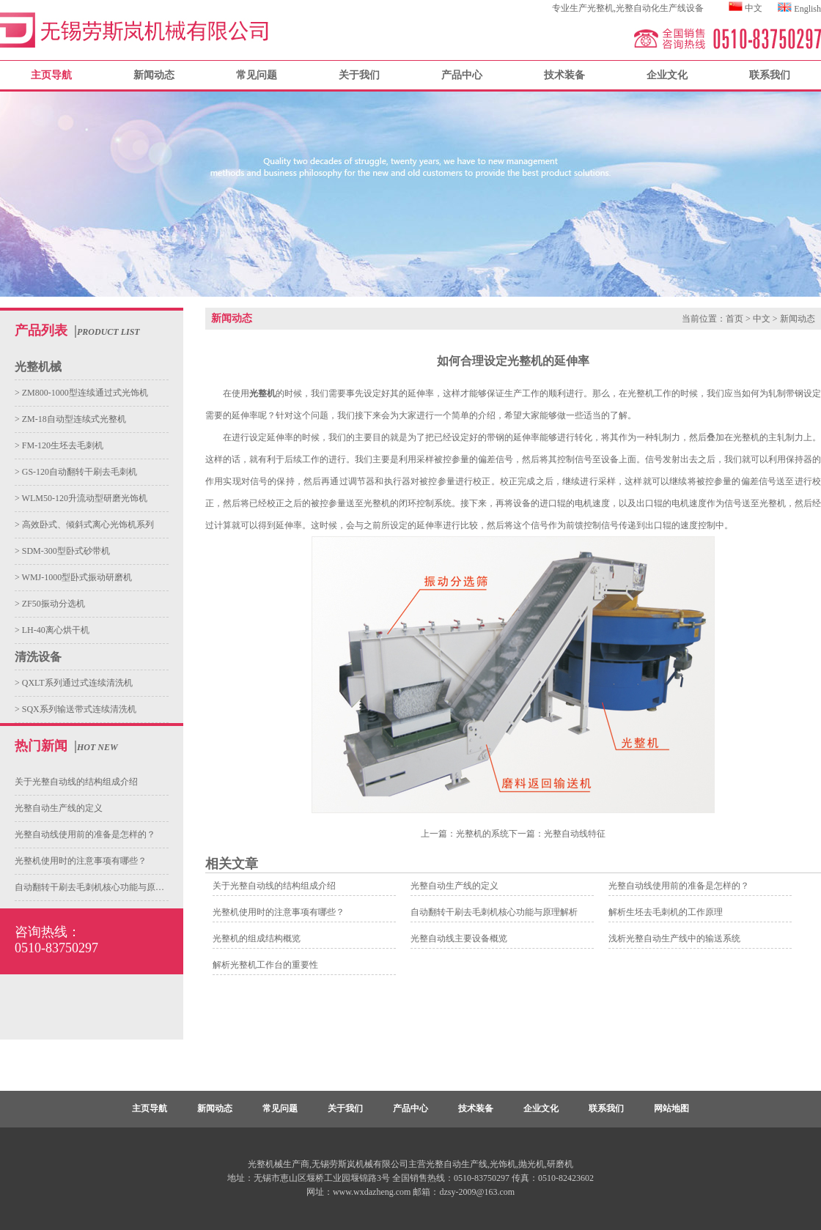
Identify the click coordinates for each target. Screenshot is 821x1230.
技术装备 (564, 75)
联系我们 (769, 75)
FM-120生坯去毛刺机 (61, 445)
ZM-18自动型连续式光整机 (73, 419)
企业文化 (667, 75)
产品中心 (461, 75)
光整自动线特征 (574, 834)
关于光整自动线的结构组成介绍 (76, 782)
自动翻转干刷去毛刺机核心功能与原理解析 (98, 887)
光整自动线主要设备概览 (458, 938)
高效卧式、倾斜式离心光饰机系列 (87, 524)
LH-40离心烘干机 (54, 630)
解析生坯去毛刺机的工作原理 (665, 912)
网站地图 (671, 1108)
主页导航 (149, 1108)
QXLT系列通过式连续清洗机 (76, 683)
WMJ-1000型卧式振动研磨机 (76, 577)
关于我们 (359, 75)
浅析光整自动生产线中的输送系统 (674, 938)
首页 (734, 319)
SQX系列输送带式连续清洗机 (78, 709)
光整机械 (38, 366)
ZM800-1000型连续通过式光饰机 (84, 393)
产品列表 (41, 330)
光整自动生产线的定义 (59, 808)
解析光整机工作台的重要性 (265, 965)
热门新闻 (41, 745)
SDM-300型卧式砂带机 (65, 551)
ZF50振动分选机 (52, 604)
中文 (753, 8)
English (807, 9)
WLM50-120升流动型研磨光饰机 (83, 498)
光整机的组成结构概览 (257, 938)
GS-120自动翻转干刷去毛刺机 (78, 472)
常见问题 (256, 75)
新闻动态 (153, 75)
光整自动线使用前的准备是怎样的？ (85, 834)
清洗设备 (38, 657)
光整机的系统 (482, 834)
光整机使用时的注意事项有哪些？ (81, 861)
